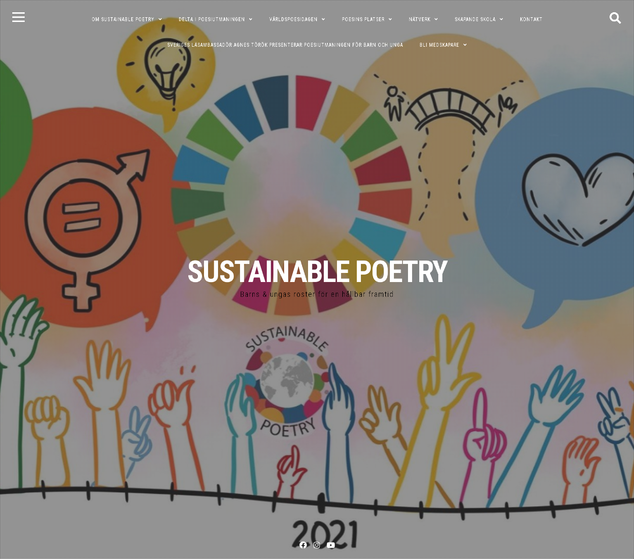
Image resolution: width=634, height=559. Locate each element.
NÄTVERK (419, 19)
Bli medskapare (439, 45)
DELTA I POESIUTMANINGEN (212, 19)
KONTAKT (531, 19)
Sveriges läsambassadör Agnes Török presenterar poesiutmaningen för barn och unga (285, 45)
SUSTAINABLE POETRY (317, 271)
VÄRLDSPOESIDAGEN (293, 19)
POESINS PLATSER (363, 19)
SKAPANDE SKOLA (475, 19)
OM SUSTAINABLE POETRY (123, 19)
